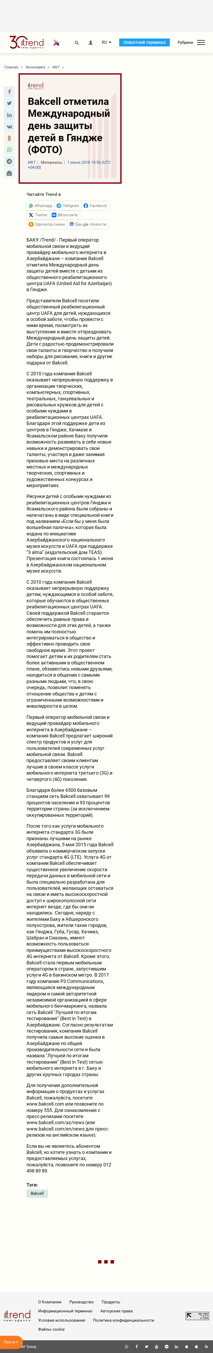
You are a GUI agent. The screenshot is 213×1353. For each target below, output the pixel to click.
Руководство (81, 1302)
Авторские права (116, 1311)
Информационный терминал (65, 1311)
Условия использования (61, 1320)
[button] (9, 91)
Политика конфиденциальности (123, 1320)
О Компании (49, 1302)
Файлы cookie (51, 1329)
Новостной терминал (144, 42)
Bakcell (37, 1193)
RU (104, 42)
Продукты (111, 1302)
